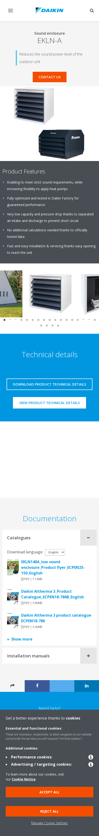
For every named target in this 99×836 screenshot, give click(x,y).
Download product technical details (49, 384)
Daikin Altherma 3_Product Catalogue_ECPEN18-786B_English (52, 594)
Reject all (49, 811)
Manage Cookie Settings (49, 823)
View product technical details (49, 402)
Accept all (49, 792)
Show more (21, 639)
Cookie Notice (24, 779)
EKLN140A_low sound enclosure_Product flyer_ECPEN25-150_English (53, 567)
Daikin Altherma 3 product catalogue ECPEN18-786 (56, 618)
